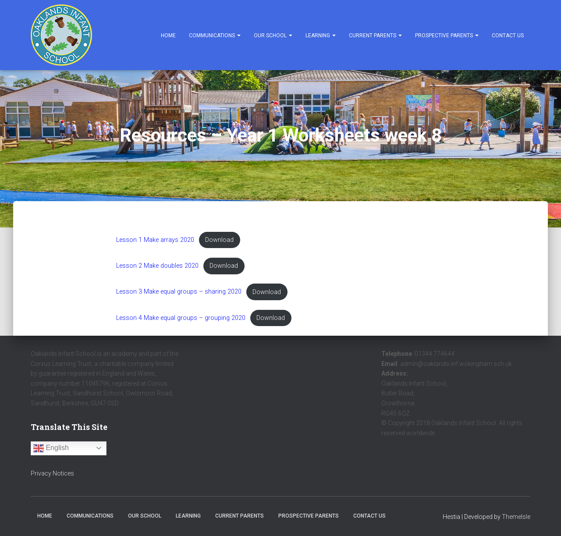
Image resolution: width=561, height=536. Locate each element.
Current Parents (375, 35)
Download (219, 240)
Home (168, 35)
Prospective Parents (447, 35)
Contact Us (508, 35)
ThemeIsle (516, 516)
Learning (320, 35)
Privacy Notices (52, 473)
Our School (273, 35)
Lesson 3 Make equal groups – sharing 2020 (178, 292)
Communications (215, 35)
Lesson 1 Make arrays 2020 (155, 240)
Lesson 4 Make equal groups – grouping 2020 (180, 318)
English (51, 448)
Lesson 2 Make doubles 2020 (157, 266)
